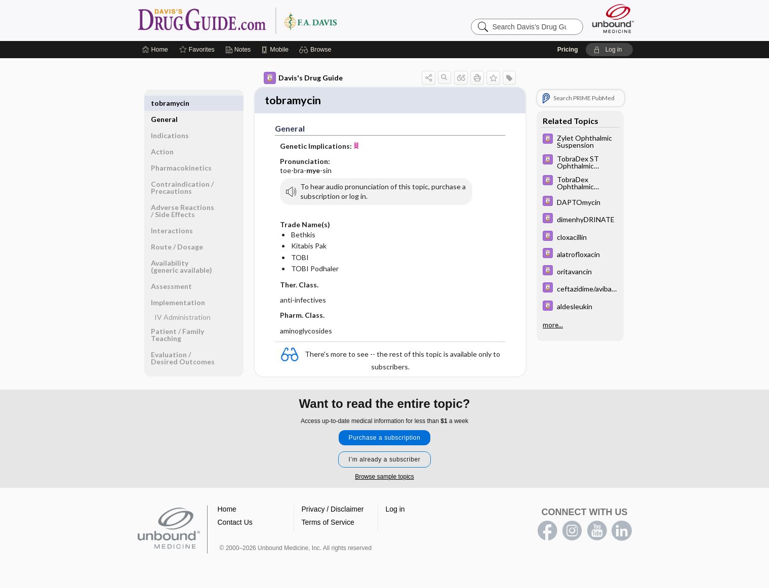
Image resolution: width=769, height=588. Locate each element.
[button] (316, 49)
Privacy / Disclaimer (333, 511)
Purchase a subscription (385, 439)
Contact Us (235, 524)
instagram (572, 532)
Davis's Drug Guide (303, 78)
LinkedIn (622, 532)
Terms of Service (328, 524)
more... (553, 324)
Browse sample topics (384, 478)
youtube (597, 532)
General (164, 103)
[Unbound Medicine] (613, 18)
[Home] (155, 49)
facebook (547, 532)
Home (227, 511)
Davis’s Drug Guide (263, 20)
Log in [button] (395, 511)
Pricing (567, 49)
